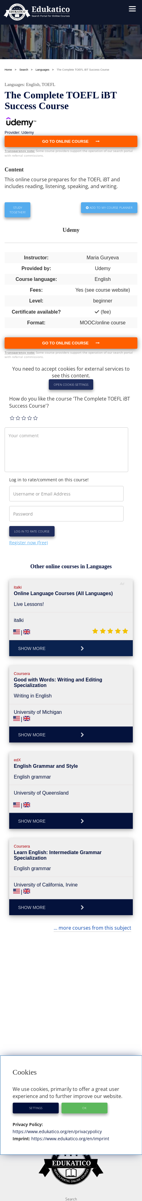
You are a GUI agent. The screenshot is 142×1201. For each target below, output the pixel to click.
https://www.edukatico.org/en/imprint (69, 1138)
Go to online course (71, 343)
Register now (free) (28, 542)
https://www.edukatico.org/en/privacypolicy (57, 1131)
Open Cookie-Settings (71, 384)
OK (84, 1108)
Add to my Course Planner (109, 207)
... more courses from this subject (92, 927)
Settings (35, 1108)
